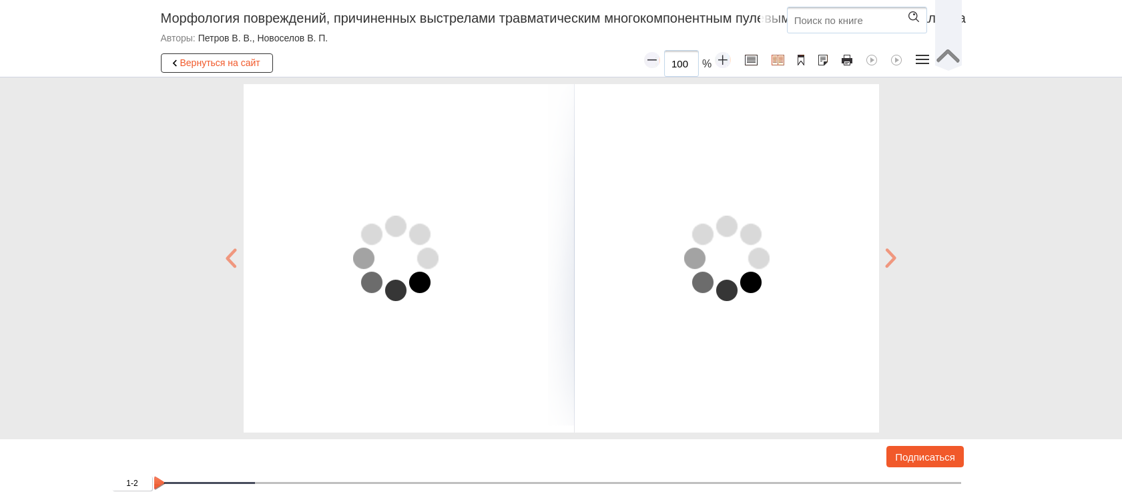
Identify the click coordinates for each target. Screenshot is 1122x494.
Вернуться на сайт (214, 63)
